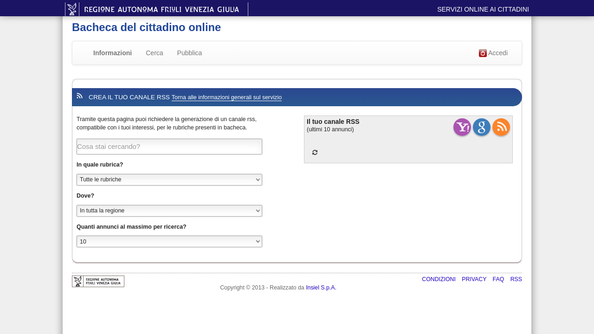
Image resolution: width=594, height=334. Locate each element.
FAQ (499, 279)
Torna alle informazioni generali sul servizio (227, 97)
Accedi (493, 53)
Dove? (85, 196)
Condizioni (439, 279)
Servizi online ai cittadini (483, 9)
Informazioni (112, 53)
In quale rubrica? (100, 164)
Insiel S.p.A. (321, 287)
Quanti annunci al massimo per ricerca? (132, 227)
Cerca (154, 53)
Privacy (475, 279)
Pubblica (189, 53)
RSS (516, 279)
